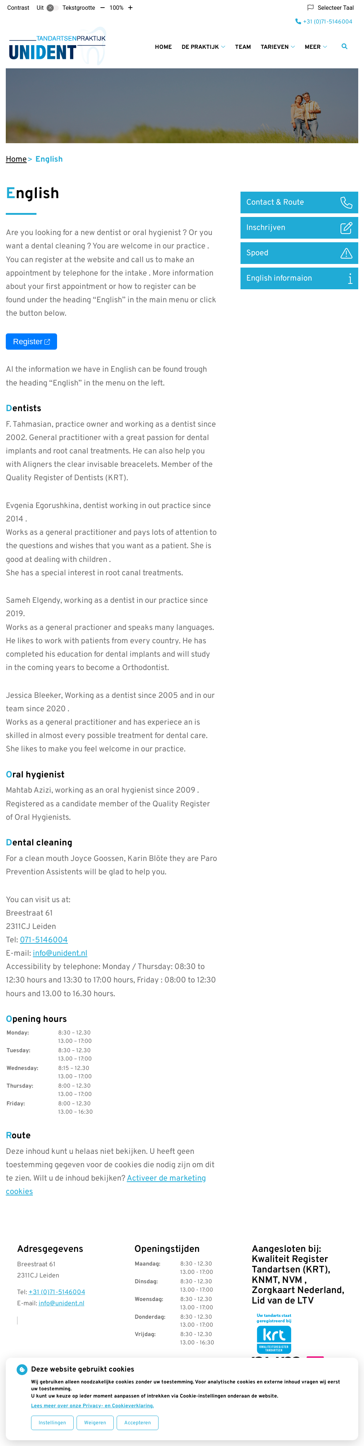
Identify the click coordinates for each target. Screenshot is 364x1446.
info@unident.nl (60, 954)
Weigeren (95, 1423)
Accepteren (137, 1423)
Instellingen (52, 1423)
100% (116, 7)
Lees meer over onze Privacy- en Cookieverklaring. (92, 1406)
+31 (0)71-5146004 (57, 1292)
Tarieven (275, 47)
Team (243, 47)
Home (163, 47)
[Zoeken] (344, 46)
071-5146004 (44, 940)
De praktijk (200, 47)
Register (31, 341)
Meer (313, 47)
